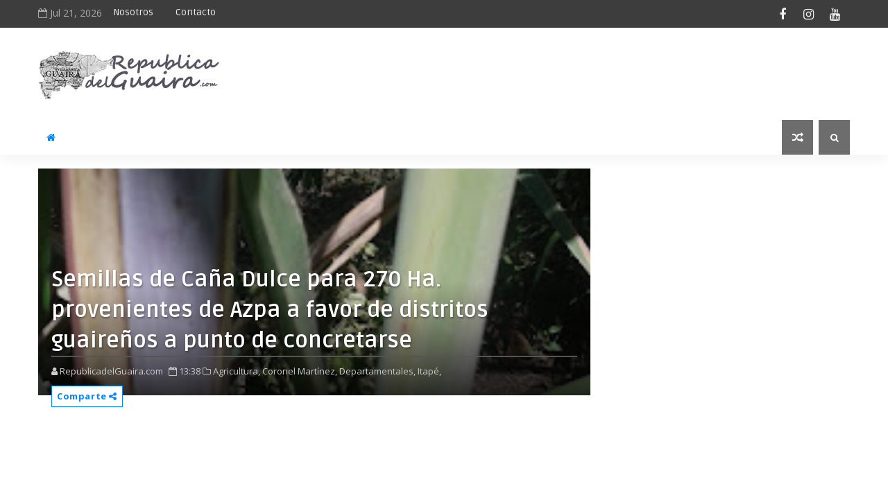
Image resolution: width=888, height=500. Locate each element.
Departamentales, (377, 371)
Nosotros (133, 12)
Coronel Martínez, (299, 371)
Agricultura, (236, 371)
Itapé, (429, 371)
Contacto (196, 12)
